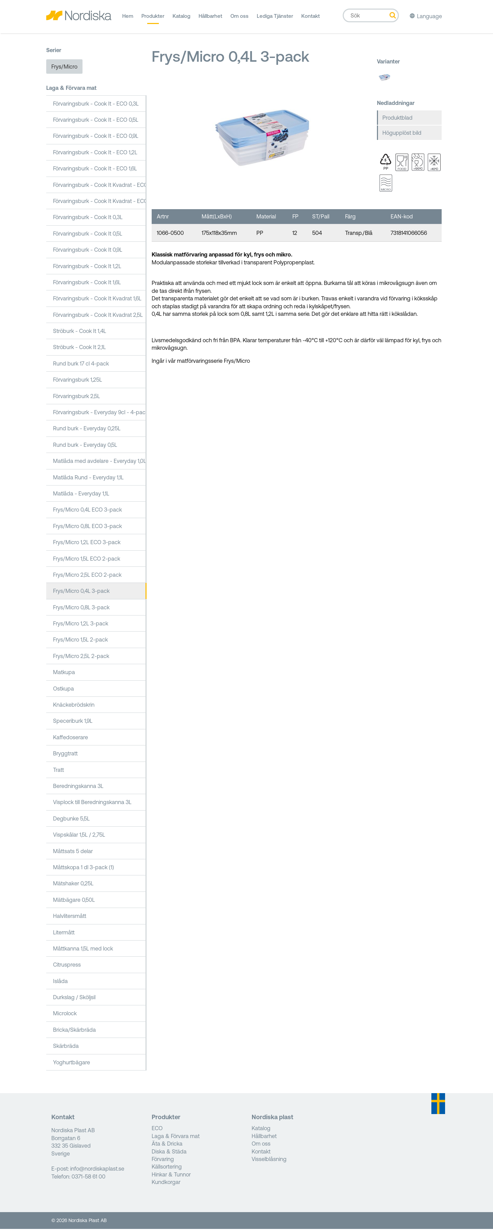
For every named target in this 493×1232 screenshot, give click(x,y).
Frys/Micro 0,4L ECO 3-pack (87, 513)
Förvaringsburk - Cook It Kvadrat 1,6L (97, 301)
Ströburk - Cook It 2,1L (79, 350)
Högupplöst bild (401, 136)
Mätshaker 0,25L (73, 886)
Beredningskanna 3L (78, 789)
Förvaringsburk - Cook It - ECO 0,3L (96, 106)
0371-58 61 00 (88, 1179)
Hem (128, 18)
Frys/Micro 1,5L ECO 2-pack (86, 561)
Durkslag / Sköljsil (74, 1000)
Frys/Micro (64, 69)
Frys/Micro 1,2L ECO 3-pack (87, 545)
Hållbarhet (210, 18)
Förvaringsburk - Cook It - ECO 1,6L (95, 171)
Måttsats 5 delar (73, 854)
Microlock (65, 1016)
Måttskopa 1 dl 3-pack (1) (83, 870)
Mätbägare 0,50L (74, 902)
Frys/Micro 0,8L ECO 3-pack (87, 529)
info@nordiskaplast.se (97, 1172)
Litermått (64, 935)
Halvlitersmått (69, 919)
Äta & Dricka (167, 1147)
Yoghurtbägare (71, 1065)
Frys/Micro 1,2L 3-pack (80, 626)
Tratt (58, 772)
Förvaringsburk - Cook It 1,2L (87, 269)
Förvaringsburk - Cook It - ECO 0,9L (95, 139)
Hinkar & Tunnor (171, 1177)
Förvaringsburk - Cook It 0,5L (87, 236)
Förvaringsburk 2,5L (76, 399)
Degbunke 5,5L (71, 821)
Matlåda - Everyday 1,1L (81, 496)
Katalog (181, 18)
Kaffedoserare (70, 740)
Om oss (239, 18)
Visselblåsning (269, 1162)
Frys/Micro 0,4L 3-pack (81, 594)
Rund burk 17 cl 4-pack (81, 366)
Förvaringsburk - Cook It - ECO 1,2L (95, 155)
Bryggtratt (65, 756)
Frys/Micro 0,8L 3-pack (81, 610)
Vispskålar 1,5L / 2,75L (79, 838)
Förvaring (163, 1162)
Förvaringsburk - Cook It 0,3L (88, 220)
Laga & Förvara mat (71, 91)
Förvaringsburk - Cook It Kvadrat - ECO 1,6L (100, 187)
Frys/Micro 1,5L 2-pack (80, 642)
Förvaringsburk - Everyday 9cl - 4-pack (100, 415)
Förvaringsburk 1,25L (77, 383)
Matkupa (64, 675)
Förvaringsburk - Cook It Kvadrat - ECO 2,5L (100, 204)
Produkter (152, 18)
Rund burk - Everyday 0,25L (87, 431)
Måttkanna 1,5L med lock (83, 951)
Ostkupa (63, 691)
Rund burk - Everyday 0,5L (85, 447)
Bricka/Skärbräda (74, 1032)
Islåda (60, 984)
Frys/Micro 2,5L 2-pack (81, 659)
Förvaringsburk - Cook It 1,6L (87, 285)
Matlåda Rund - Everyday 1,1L (88, 480)
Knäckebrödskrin (73, 708)
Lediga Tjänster (275, 18)
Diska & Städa (169, 1154)
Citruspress (67, 968)
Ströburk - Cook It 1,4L (79, 334)
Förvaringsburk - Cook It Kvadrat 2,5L (98, 317)
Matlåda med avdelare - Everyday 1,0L (99, 464)
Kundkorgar (166, 1185)
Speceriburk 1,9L (72, 724)
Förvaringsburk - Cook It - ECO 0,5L (95, 123)
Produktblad (397, 120)
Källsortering (167, 1170)
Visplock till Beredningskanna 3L (92, 805)
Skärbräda (66, 1049)
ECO (157, 1131)
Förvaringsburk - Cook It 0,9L (87, 253)
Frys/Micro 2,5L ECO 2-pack (87, 578)
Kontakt (310, 18)
